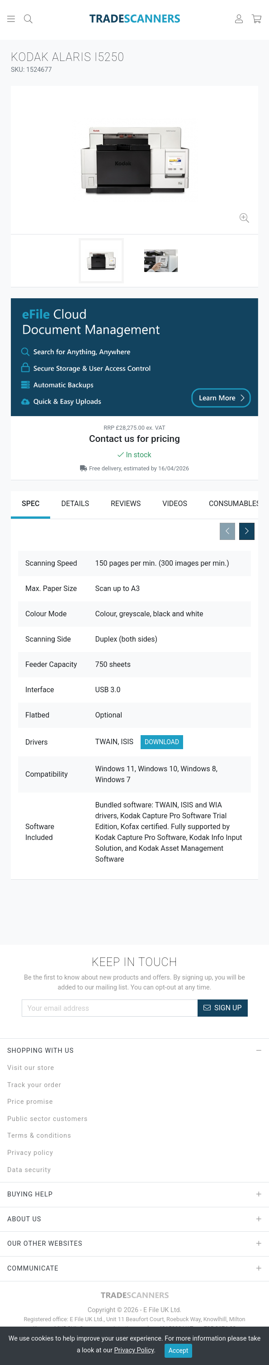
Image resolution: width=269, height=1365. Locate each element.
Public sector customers (47, 1119)
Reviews (126, 503)
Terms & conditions (39, 1136)
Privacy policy (30, 1153)
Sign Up (222, 1008)
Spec (30, 503)
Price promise (30, 1102)
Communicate (134, 1269)
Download (162, 742)
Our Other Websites (134, 1244)
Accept (179, 1350)
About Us (134, 1219)
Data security (29, 1170)
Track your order (34, 1085)
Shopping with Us (134, 1051)
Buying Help (134, 1195)
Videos (174, 503)
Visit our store (30, 1068)
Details (75, 503)
